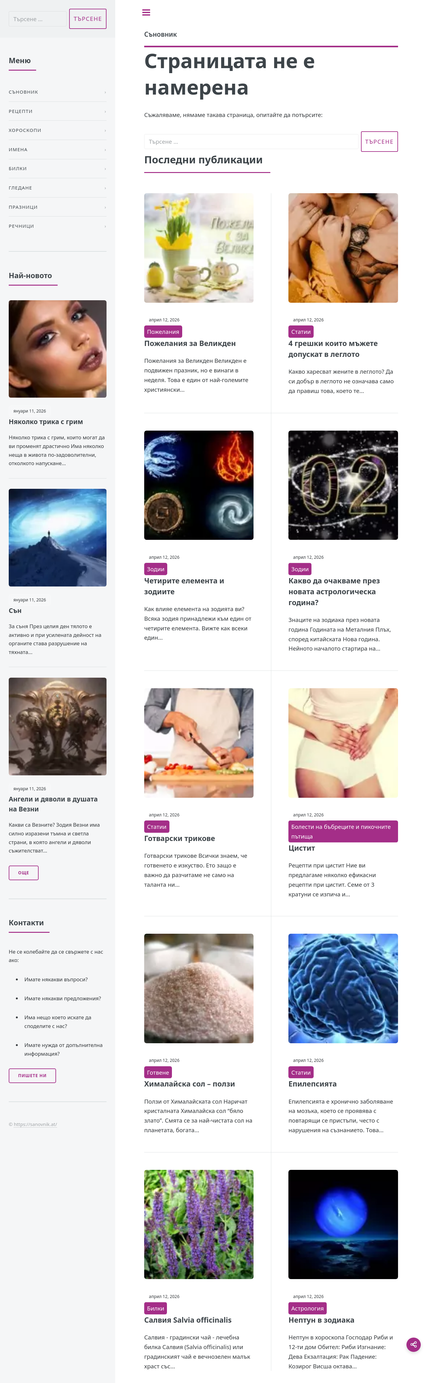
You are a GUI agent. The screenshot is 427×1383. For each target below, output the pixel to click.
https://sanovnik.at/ (35, 1124)
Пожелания (163, 331)
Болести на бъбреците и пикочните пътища (341, 831)
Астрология (307, 1308)
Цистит (301, 848)
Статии (301, 331)
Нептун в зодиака (321, 1320)
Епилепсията (312, 1084)
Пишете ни (32, 1075)
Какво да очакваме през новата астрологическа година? (334, 591)
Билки (155, 1308)
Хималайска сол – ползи (189, 1084)
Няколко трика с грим (46, 421)
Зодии (155, 569)
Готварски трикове (179, 838)
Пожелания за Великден (190, 343)
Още (23, 873)
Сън (15, 610)
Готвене (158, 1072)
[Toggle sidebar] (146, 12)
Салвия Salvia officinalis (188, 1320)
